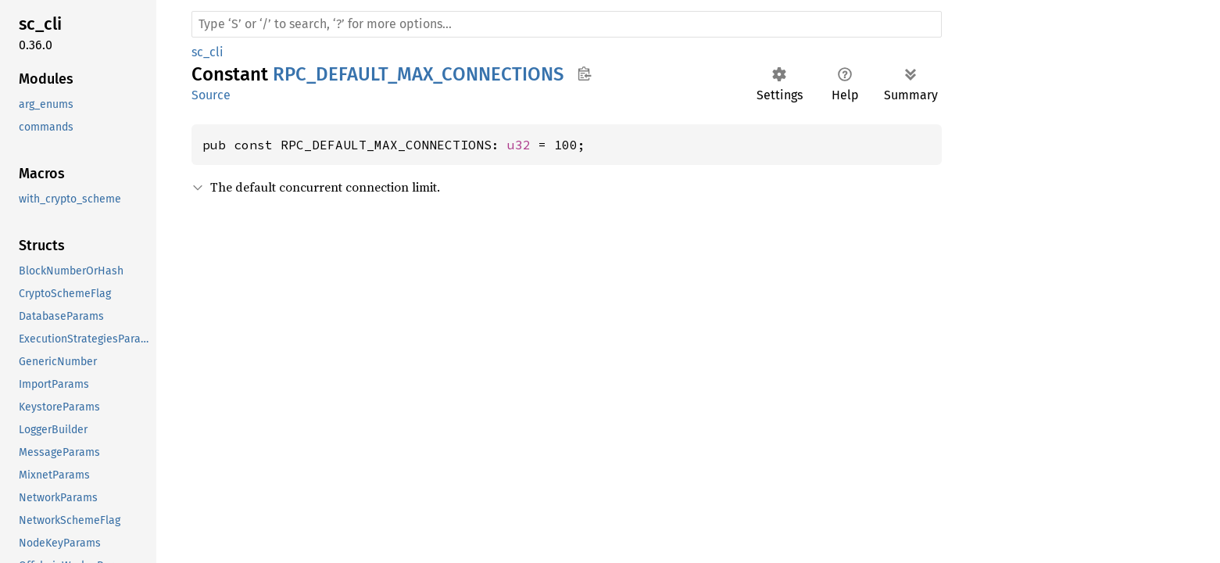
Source (211, 95)
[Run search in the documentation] (566, 24)
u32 (519, 144)
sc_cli (207, 52)
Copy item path (584, 73)
